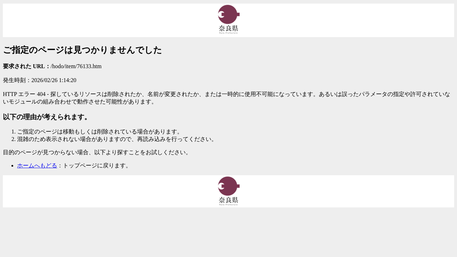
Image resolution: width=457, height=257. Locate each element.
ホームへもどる (37, 165)
